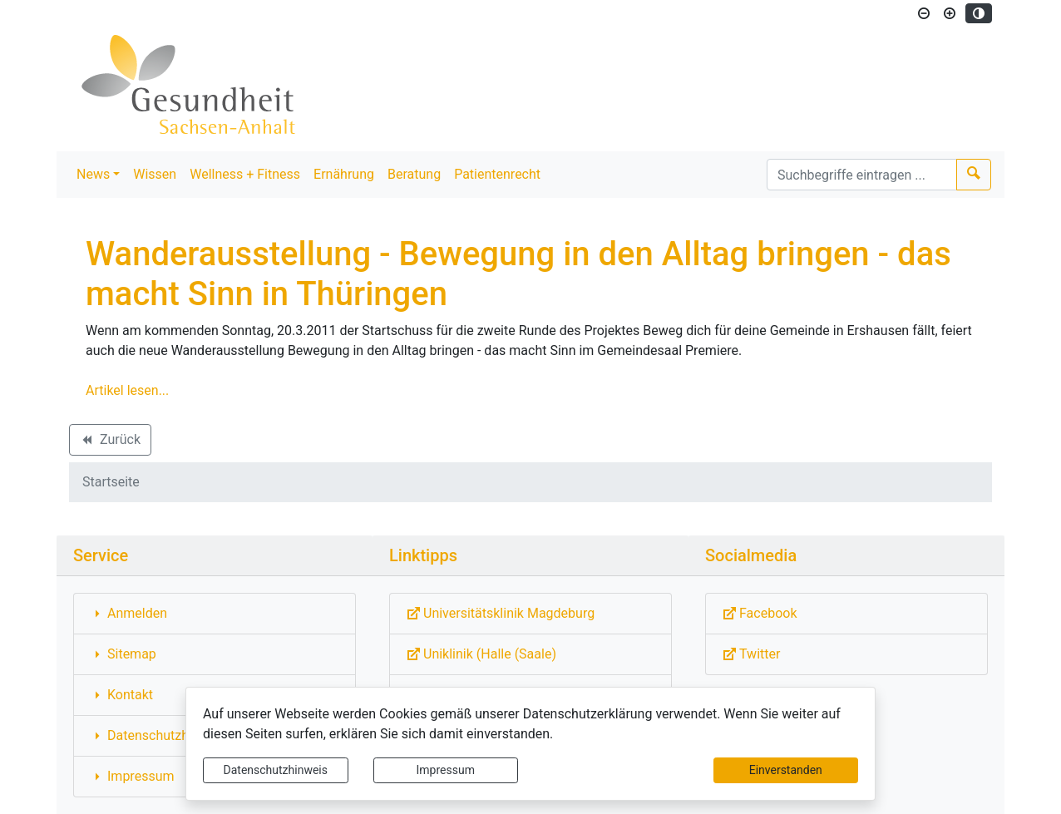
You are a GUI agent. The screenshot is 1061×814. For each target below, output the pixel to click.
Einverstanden (785, 770)
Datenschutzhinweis (276, 770)
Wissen (154, 174)
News (93, 174)
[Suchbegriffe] (862, 174)
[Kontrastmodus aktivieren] (978, 13)
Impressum (446, 770)
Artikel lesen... (127, 390)
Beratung (414, 174)
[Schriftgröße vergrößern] (949, 13)
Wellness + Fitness (245, 174)
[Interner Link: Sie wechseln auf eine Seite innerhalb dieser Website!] (214, 614)
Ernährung (343, 174)
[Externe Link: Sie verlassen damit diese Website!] (530, 614)
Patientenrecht (497, 174)
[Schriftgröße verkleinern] (923, 13)
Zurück (110, 442)
